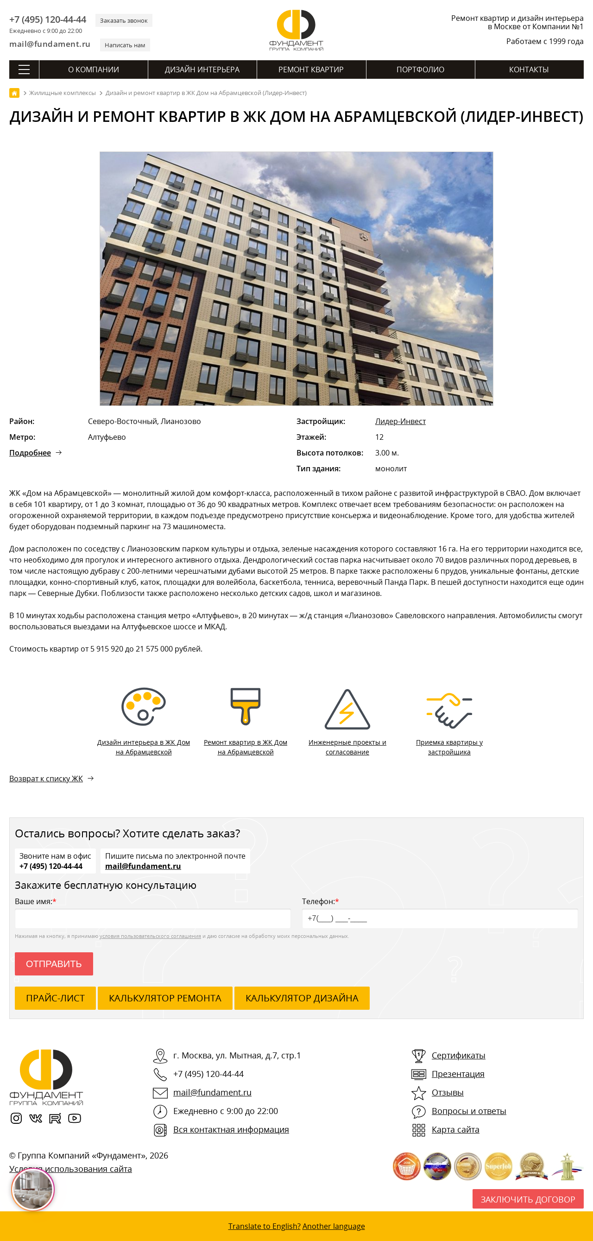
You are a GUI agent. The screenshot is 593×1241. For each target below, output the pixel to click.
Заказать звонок (124, 20)
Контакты (529, 69)
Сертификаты (459, 1055)
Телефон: (440, 912)
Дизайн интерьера (202, 69)
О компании (93, 69)
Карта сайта (455, 1129)
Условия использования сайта (70, 1168)
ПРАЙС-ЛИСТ (55, 998)
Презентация (458, 1073)
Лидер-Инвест (400, 421)
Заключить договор (528, 1199)
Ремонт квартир (311, 69)
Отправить (54, 964)
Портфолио (420, 69)
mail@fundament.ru (50, 43)
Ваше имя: (153, 912)
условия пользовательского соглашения (150, 935)
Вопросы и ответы (469, 1110)
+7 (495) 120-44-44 (47, 19)
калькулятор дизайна (302, 998)
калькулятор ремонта (165, 998)
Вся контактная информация (231, 1129)
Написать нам (125, 45)
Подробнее (30, 453)
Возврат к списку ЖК (46, 778)
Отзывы (448, 1092)
